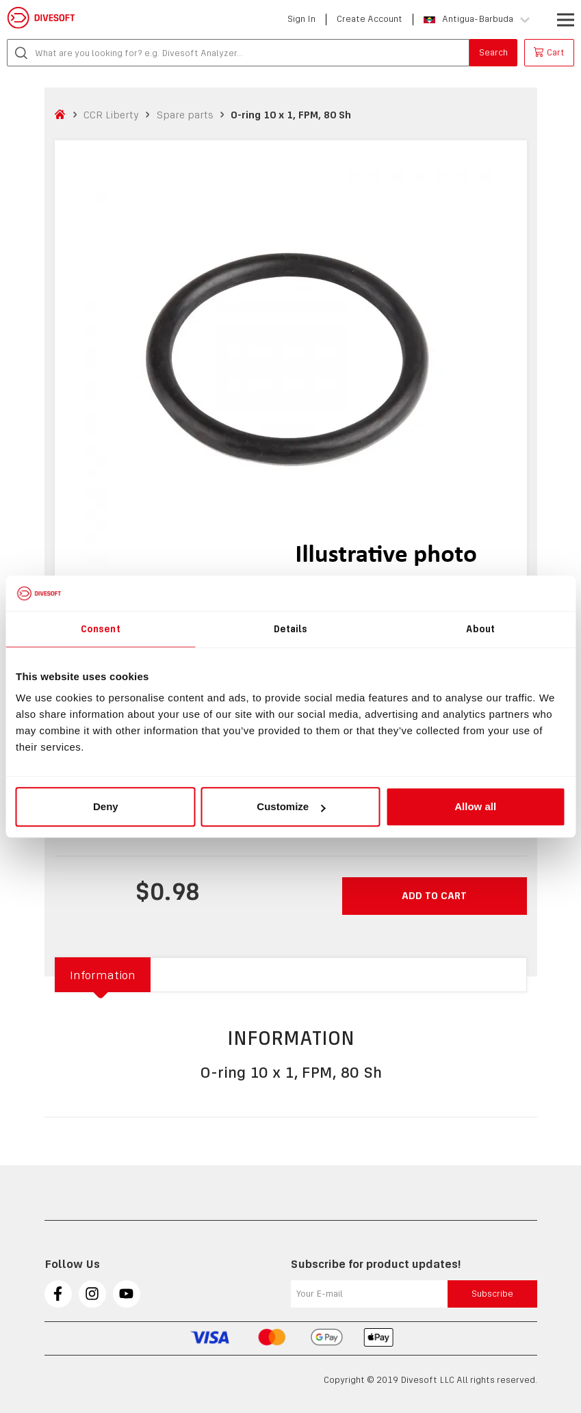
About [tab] (480, 628)
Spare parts (185, 114)
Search (493, 52)
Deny (105, 806)
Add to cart (434, 895)
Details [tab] (291, 628)
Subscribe (492, 1293)
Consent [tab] (100, 628)
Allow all (475, 806)
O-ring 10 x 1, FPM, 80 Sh (291, 114)
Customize (291, 806)
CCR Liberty (111, 114)
